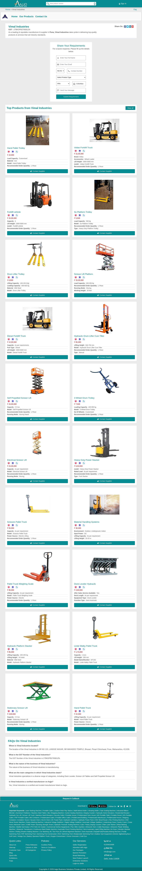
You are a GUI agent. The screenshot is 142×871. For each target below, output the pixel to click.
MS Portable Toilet (103, 815)
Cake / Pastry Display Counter (90, 824)
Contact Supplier (37, 171)
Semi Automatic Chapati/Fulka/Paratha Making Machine (101, 831)
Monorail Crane (19, 824)
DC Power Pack (56, 820)
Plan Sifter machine (77, 827)
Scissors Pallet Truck (17, 522)
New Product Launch (80, 858)
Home (7, 9)
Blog (11, 852)
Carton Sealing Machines (73, 813)
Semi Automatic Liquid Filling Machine (96, 829)
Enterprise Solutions (80, 860)
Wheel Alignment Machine (72, 831)
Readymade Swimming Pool (83, 834)
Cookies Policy (46, 844)
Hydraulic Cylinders (70, 820)
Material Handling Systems (86, 522)
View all (130, 108)
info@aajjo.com (110, 851)
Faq (135, 9)
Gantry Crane (122, 822)
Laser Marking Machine (33, 810)
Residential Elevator (122, 813)
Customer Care (15, 850)
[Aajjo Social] (118, 806)
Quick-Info (13, 855)
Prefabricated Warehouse (97, 817)
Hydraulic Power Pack (86, 820)
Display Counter (89, 813)
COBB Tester (30, 824)
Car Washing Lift (45, 831)
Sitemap (12, 847)
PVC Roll (34, 827)
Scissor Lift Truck (28, 815)
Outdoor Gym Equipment (103, 834)
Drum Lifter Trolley (15, 274)
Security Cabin (59, 815)
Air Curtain (42, 827)
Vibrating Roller (93, 810)
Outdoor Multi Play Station (63, 810)
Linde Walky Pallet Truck (85, 645)
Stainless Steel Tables (39, 813)
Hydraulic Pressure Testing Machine (66, 824)
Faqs (11, 860)
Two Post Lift (56, 831)
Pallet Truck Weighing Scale (20, 583)
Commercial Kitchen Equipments (58, 827)
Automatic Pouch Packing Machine (70, 829)
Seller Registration (79, 844)
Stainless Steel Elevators (44, 815)
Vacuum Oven (35, 820)
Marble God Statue (22, 827)
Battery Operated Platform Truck (38, 836)
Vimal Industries (18, 9)
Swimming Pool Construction (47, 834)
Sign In (122, 3)
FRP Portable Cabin (21, 817)
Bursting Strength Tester (44, 824)
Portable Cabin (48, 810)
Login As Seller (78, 863)
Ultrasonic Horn (91, 827)
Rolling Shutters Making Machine (27, 831)
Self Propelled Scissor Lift (19, 398)
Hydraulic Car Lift (15, 815)
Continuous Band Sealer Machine (45, 829)
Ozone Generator (73, 836)
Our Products (31, 16)
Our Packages (78, 850)
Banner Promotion (79, 852)
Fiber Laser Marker (109, 824)
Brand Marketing (79, 855)
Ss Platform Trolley (83, 212)
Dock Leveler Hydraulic (85, 583)
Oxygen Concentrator (58, 836)
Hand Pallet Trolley (16, 148)
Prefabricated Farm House (86, 815)
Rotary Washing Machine (34, 822)
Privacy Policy (46, 850)
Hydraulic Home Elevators (105, 813)
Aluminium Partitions (23, 813)
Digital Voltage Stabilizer (73, 822)
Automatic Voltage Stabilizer (92, 822)
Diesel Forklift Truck (16, 336)
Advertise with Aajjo (80, 847)
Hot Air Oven (45, 820)
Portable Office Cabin (63, 817)
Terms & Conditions (48, 847)
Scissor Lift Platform (83, 274)
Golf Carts (12, 836)
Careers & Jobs (31, 847)
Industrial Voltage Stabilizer (54, 822)
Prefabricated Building (79, 817)
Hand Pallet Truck (82, 707)
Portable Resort (116, 815)
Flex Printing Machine (116, 820)
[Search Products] (47, 3)
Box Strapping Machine (56, 813)
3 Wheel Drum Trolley (84, 398)
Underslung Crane (109, 822)
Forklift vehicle (14, 212)
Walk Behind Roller (80, 810)
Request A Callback (71, 798)
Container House (23, 820)
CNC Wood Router (101, 820)
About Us (12, 844)
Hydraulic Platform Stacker (19, 645)
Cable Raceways (103, 827)
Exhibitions (13, 858)
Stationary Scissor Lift (17, 707)
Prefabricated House (114, 817)
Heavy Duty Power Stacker (86, 460)
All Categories (31, 850)
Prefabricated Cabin (47, 817)
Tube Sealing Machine (107, 810)
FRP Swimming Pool (28, 834)
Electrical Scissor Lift (17, 460)
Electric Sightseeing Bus (121, 834)
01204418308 (109, 844)
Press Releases (31, 844)
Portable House (71, 815)
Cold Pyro (83, 836)
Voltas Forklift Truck (83, 147)
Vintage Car (21, 836)
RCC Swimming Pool (65, 834)
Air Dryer (114, 829)
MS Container (34, 817)
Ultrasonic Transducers (24, 829)
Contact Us (46, 16)
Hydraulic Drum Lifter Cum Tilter (89, 336)
